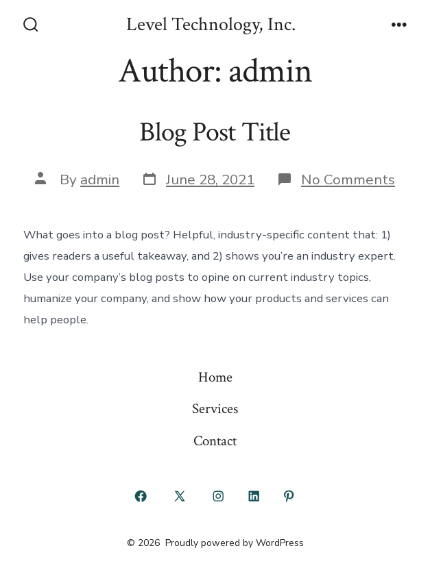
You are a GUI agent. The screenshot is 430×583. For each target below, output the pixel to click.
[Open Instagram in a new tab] (218, 496)
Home (215, 377)
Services (215, 408)
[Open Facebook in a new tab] (141, 496)
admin (99, 179)
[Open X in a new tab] (179, 496)
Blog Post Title (214, 132)
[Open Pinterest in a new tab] (289, 496)
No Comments (348, 179)
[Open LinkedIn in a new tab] (253, 496)
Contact (215, 441)
